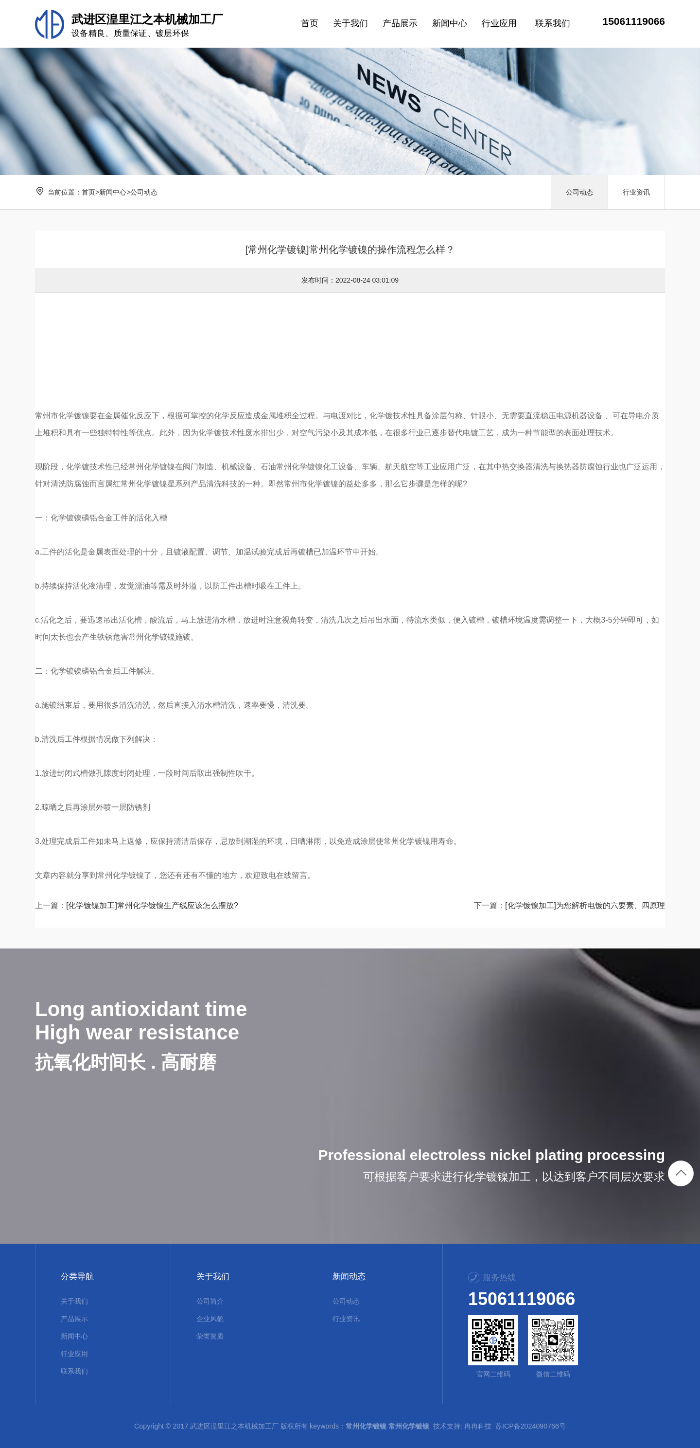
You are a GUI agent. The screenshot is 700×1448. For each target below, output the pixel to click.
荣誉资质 (210, 1336)
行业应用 (74, 1354)
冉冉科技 (477, 1426)
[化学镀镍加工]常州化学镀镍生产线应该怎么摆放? (152, 905)
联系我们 (74, 1371)
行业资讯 (636, 192)
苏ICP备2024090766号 (530, 1426)
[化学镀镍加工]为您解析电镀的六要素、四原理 (585, 905)
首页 (88, 192)
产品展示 (74, 1319)
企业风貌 (210, 1319)
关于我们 (74, 1301)
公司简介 (210, 1301)
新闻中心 (112, 192)
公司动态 (144, 192)
